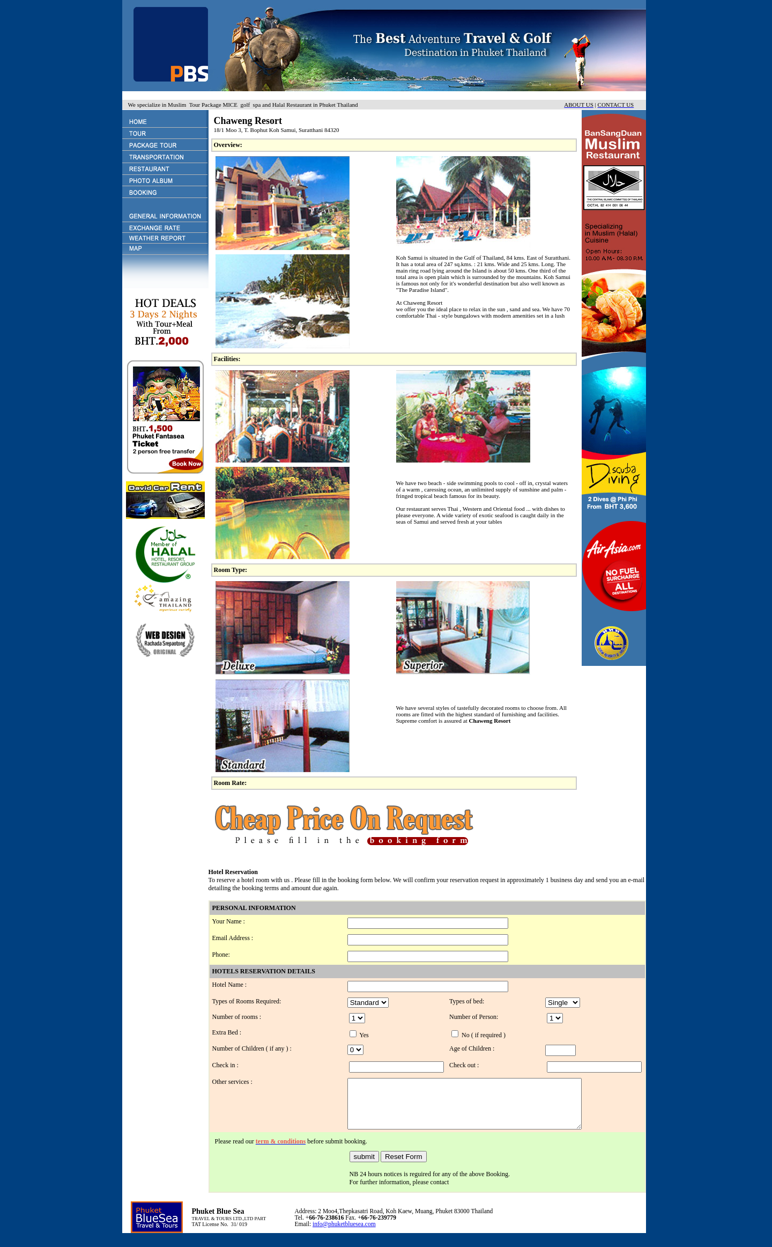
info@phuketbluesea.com (344, 1233)
